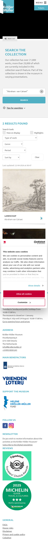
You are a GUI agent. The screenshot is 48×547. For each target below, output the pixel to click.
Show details (34, 286)
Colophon (7, 537)
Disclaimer (7, 531)
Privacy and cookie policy (14, 534)
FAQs (5, 524)
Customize (24, 302)
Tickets (41, 7)
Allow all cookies (24, 294)
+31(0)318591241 (10, 350)
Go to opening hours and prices (16, 321)
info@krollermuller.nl (12, 347)
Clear (37, 157)
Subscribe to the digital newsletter (18, 444)
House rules (8, 528)
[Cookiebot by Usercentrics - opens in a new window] (34, 242)
